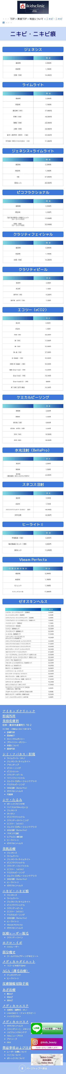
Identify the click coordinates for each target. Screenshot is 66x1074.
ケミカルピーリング (16, 784)
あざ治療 (9, 989)
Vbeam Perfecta (14, 924)
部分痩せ (9, 952)
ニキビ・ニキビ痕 (15, 890)
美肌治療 (9, 848)
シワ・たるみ (12, 799)
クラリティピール (15, 774)
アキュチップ (13, 764)
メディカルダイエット (18, 961)
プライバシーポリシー (17, 742)
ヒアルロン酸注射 (15, 836)
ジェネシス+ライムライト (18, 761)
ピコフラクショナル (16, 817)
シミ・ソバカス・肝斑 (18, 754)
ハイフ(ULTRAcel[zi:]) (17, 807)
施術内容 (11, 748)
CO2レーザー (13, 946)
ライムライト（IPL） (16, 758)
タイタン (11, 813)
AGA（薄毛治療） (15, 970)
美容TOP (22, 18)
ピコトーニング (14, 768)
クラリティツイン (15, 937)
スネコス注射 (13, 833)
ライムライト (13, 856)
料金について (37, 18)
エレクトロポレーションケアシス (22, 781)
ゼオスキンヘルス (15, 791)
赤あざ (10, 1000)
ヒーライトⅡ (13, 840)
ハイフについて (14, 1055)
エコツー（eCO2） (15, 823)
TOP (12, 18)
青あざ (10, 993)
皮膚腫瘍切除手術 (15, 983)
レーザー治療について (17, 1051)
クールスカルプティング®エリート (22, 956)
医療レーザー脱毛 (15, 933)
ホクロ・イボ (12, 942)
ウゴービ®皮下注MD (16, 965)
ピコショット (13, 771)
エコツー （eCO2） (16, 869)
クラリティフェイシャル (18, 865)
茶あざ (10, 997)
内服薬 (10, 794)
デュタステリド (14, 975)
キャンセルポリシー (16, 739)
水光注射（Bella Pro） (17, 788)
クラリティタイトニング (18, 820)
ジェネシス (12, 810)
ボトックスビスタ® (16, 803)
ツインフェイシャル (16, 778)
